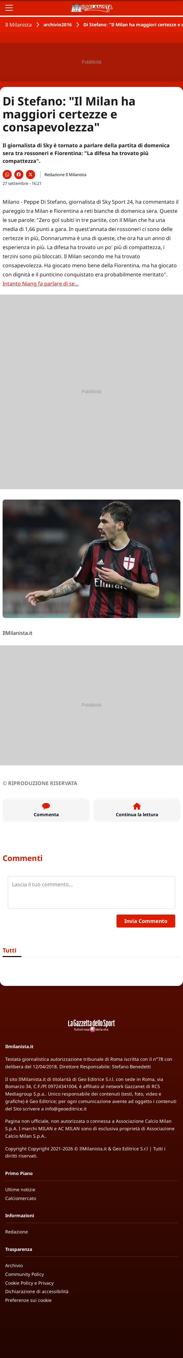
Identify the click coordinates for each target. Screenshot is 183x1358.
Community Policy (24, 1274)
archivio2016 (57, 24)
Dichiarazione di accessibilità (36, 1291)
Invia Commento (145, 921)
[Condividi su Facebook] (18, 174)
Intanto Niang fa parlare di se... (41, 283)
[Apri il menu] (9, 8)
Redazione (16, 1232)
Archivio (14, 1265)
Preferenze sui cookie (28, 1300)
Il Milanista (18, 24)
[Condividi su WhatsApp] (7, 174)
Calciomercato (20, 1198)
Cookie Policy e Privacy (29, 1283)
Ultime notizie (20, 1189)
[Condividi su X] (30, 174)
